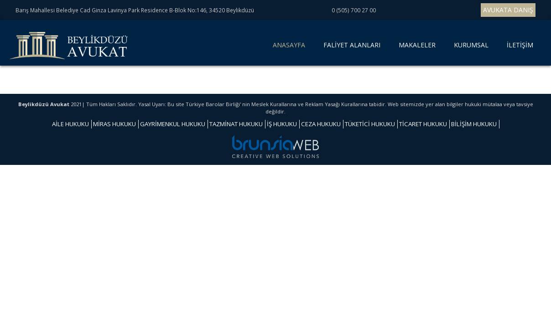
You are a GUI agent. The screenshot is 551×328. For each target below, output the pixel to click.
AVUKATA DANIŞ (508, 9)
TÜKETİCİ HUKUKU (370, 124)
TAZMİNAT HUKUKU (236, 124)
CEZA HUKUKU (321, 124)
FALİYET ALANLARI (351, 45)
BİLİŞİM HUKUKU (474, 124)
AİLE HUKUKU (70, 124)
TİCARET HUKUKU (423, 124)
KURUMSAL (471, 45)
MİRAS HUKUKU (114, 124)
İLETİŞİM (520, 45)
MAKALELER (417, 45)
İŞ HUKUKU (282, 124)
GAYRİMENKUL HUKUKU (172, 124)
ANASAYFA (290, 48)
